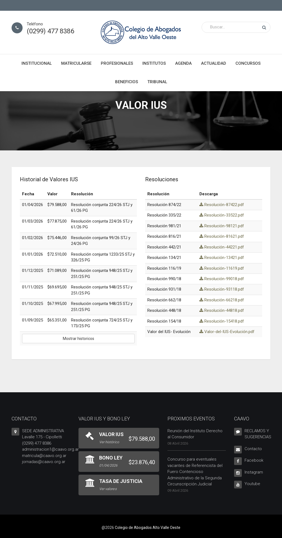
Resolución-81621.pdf (221, 236)
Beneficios (126, 81)
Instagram (254, 472)
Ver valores (108, 489)
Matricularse (76, 63)
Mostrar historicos (78, 338)
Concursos (248, 63)
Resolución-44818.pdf (221, 310)
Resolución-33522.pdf (221, 215)
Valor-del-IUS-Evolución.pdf (226, 331)
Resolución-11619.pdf (221, 268)
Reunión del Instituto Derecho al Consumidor (195, 434)
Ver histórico (109, 442)
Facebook (254, 460)
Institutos (154, 63)
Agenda (183, 63)
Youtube (252, 483)
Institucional (36, 63)
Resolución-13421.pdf (221, 257)
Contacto (253, 448)
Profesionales (117, 63)
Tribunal (157, 81)
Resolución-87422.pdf (221, 204)
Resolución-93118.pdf (221, 289)
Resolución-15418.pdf (221, 321)
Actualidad (213, 63)
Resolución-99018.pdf (221, 278)
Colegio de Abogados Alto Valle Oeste (147, 527)
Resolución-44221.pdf (221, 247)
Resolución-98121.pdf (221, 225)
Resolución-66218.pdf (221, 300)
